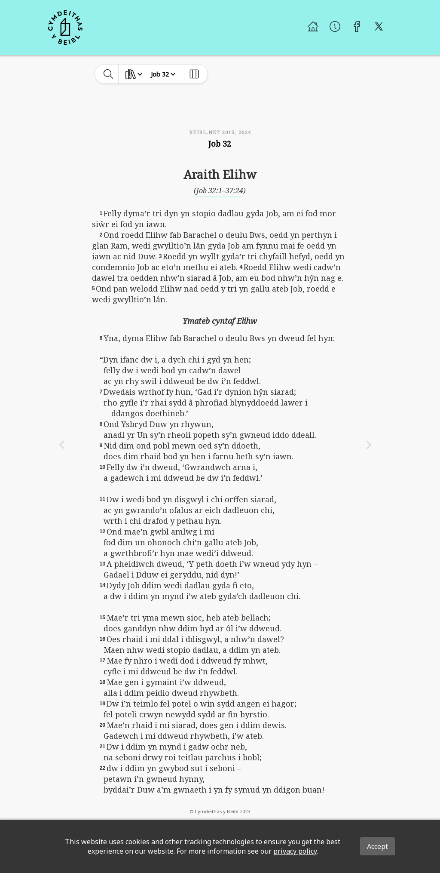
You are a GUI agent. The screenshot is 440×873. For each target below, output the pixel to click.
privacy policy (295, 851)
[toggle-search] (108, 74)
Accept (377, 846)
